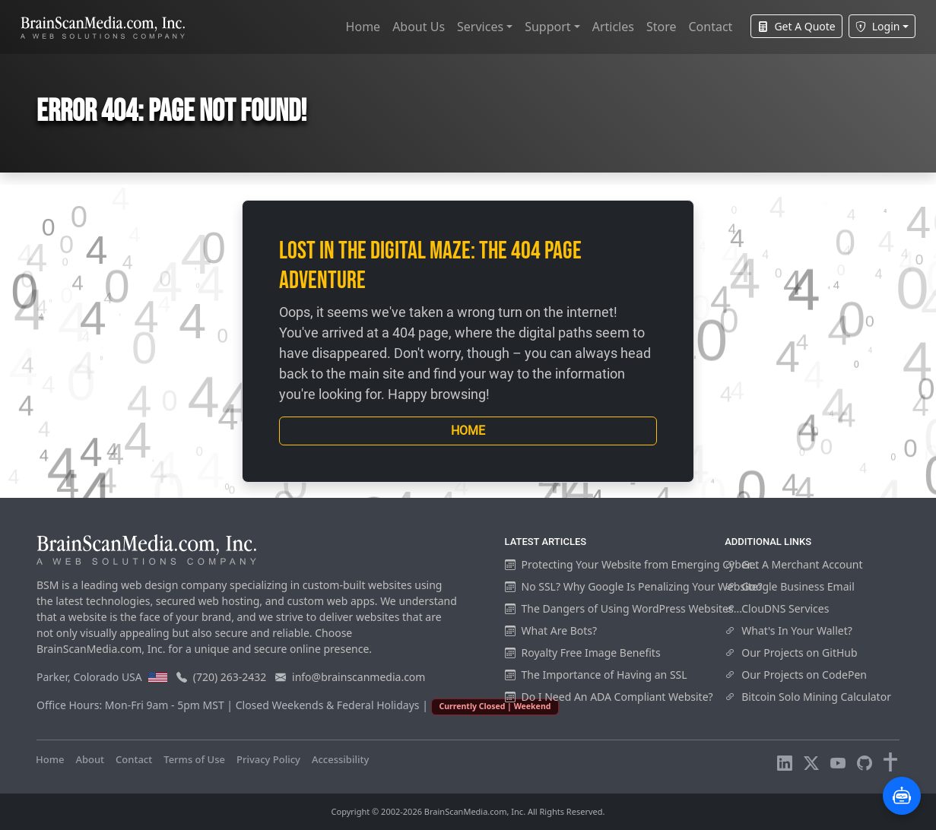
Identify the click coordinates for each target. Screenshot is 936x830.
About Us (418, 26)
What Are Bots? (551, 630)
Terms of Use (194, 759)
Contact (710, 26)
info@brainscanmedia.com (358, 677)
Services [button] (480, 26)
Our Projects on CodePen (796, 674)
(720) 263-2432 (230, 677)
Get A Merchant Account (793, 564)
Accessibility (340, 759)
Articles (613, 26)
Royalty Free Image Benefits (583, 652)
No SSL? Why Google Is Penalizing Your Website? (634, 586)
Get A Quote (796, 26)
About (89, 759)
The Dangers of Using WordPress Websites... (623, 608)
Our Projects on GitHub (791, 652)
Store (661, 26)
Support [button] (547, 26)
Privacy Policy (268, 759)
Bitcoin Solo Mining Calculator (808, 696)
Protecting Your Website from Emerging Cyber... (632, 564)
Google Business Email (790, 586)
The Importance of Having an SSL (596, 674)
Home (363, 26)
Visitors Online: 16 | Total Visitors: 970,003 (479, 759)
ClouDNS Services (777, 608)
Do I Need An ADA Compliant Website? (609, 696)
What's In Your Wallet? (788, 630)
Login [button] (877, 26)
